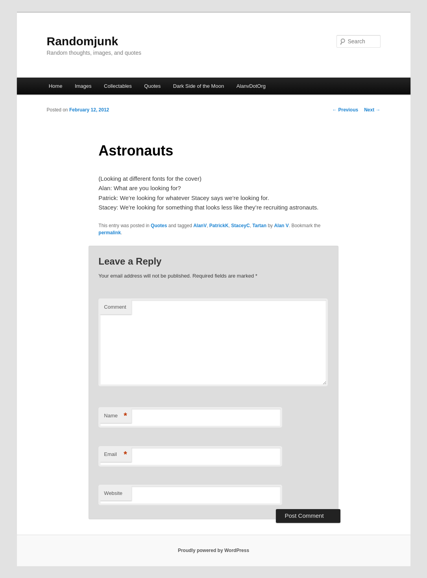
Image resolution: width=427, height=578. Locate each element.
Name (115, 416)
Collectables (118, 86)
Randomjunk (82, 41)
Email (115, 454)
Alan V (281, 225)
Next (372, 110)
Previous (345, 110)
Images (83, 86)
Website (113, 493)
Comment (115, 307)
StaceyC (240, 225)
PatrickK (219, 225)
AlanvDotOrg (251, 86)
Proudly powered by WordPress (213, 550)
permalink (109, 232)
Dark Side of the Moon (198, 86)
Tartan (259, 225)
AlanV (200, 225)
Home (56, 86)
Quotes (152, 86)
